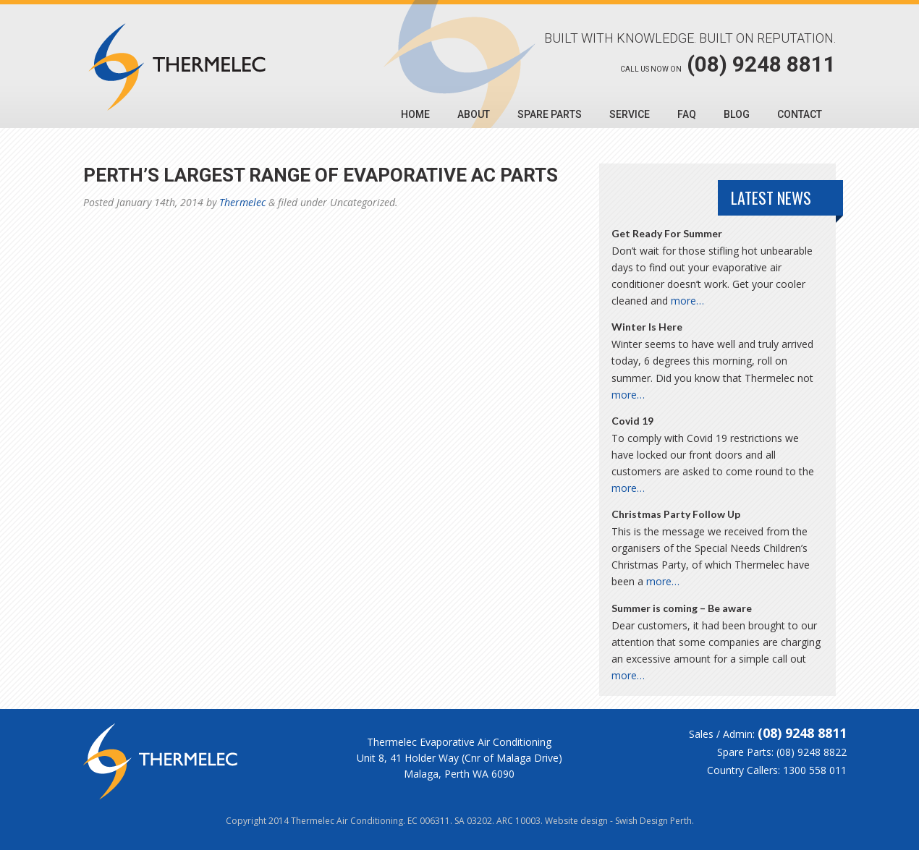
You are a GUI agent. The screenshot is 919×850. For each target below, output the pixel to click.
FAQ (686, 114)
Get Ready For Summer (666, 233)
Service (629, 114)
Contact (799, 114)
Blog (737, 114)
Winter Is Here (646, 326)
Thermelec (242, 202)
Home (415, 114)
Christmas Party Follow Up (675, 514)
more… (687, 300)
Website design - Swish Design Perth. (619, 821)
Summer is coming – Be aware (681, 608)
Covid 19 (632, 421)
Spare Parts (549, 114)
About (473, 114)
